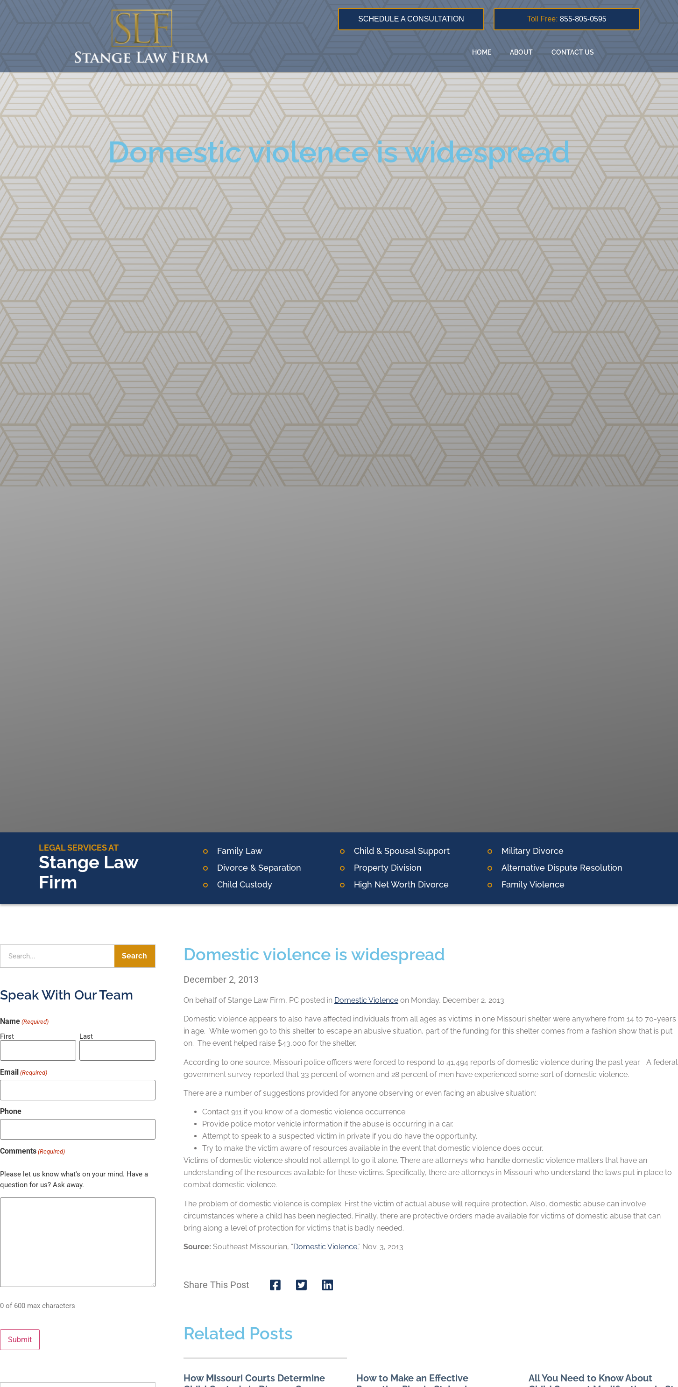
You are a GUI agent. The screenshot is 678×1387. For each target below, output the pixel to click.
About (521, 52)
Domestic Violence (366, 1000)
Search (134, 955)
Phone (10, 1108)
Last (86, 1036)
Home (481, 52)
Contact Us (572, 52)
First (7, 1036)
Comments (32, 1146)
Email (23, 1070)
